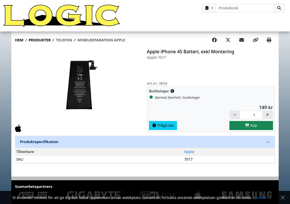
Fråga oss (163, 125)
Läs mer (260, 197)
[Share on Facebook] (214, 40)
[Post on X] (228, 40)
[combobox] (245, 8)
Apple (189, 151)
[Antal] (251, 114)
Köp (251, 125)
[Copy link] (255, 40)
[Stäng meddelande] (283, 197)
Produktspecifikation (39, 141)
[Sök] (279, 8)
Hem (19, 39)
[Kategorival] (209, 8)
